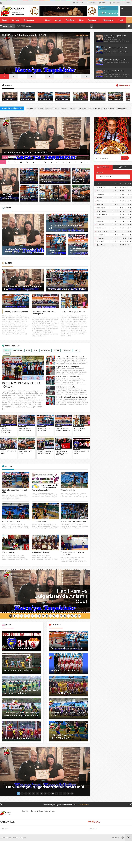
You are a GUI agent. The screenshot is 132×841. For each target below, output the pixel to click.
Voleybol (58, 20)
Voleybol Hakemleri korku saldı (73, 521)
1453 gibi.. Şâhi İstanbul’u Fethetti (70, 357)
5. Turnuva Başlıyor (10, 552)
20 (79, 616)
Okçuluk (56, 350)
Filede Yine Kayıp (68, 490)
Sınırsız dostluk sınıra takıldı (67, 377)
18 (72, 616)
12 (69, 162)
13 (75, 162)
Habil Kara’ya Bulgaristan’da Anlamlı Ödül (42, 26)
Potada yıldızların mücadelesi (115, 59)
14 (81, 162)
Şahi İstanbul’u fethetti (65, 387)
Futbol (4, 20)
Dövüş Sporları (17, 350)
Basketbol (15, 20)
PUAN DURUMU (103, 167)
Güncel (47, 20)
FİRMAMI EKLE (124, 85)
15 (87, 162)
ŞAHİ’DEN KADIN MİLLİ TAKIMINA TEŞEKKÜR (61, 453)
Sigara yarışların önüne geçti (67, 367)
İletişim (127, 2)
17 (68, 616)
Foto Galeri (91, 2)
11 (63, 162)
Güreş (81, 20)
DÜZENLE (5, 829)
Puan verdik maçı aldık (11, 521)
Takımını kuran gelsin (40, 490)
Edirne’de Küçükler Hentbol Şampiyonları (63, 429)
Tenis (76, 350)
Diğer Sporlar (29, 20)
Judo (35, 350)
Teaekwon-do (93, 20)
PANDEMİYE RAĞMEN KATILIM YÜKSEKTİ (45, 452)
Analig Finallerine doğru (41, 552)
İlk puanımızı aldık (39, 521)
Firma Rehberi (115, 2)
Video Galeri (78, 2)
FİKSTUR (122, 167)
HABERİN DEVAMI (82, 35)
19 (76, 616)
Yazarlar (102, 2)
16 (65, 616)
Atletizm (7, 350)
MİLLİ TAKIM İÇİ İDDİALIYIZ (74, 312)
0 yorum (12, 157)
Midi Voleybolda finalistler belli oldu (61, 109)
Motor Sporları (45, 350)
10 (86, 76)
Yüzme (7, 354)
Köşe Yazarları (108, 20)
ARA (124, 158)
